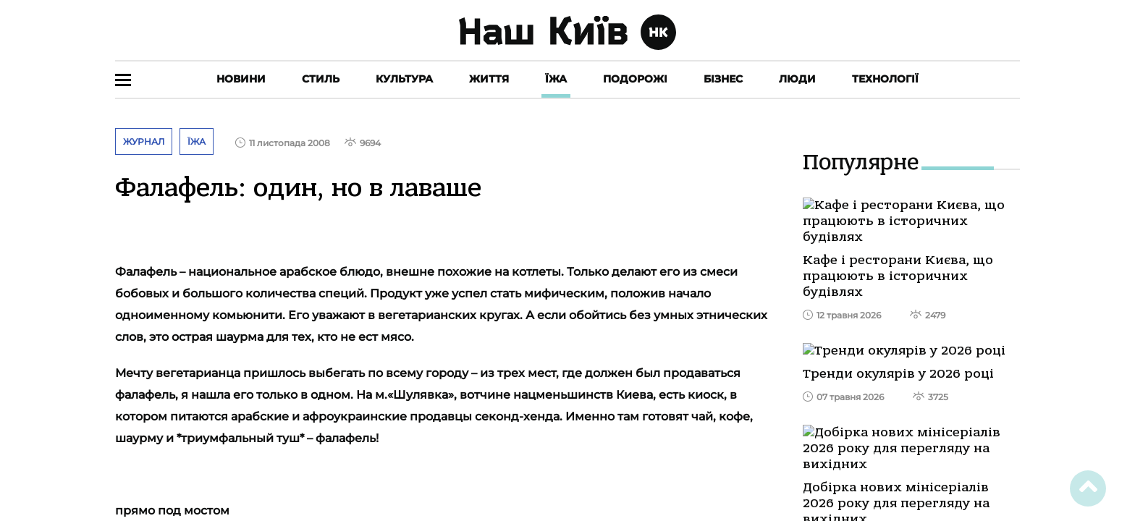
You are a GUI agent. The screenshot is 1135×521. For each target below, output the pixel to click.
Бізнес (723, 78)
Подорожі (635, 78)
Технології (885, 78)
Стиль (320, 78)
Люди (797, 78)
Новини (241, 78)
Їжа (556, 78)
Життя (489, 78)
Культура (404, 78)
